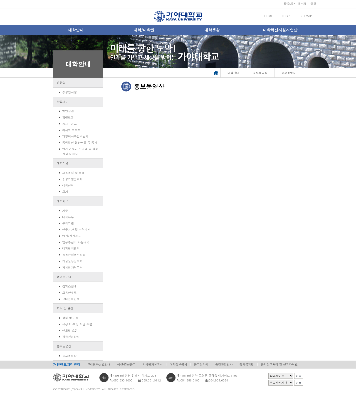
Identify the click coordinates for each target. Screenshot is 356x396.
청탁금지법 (247, 364)
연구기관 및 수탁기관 (76, 229)
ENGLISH (290, 3)
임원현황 (68, 117)
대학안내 (76, 30)
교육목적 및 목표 (73, 173)
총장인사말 (69, 92)
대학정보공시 (178, 364)
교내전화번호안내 (98, 364)
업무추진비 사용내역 (75, 242)
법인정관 (68, 111)
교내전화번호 (71, 299)
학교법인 (62, 101)
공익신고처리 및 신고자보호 (279, 364)
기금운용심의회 (72, 261)
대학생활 (212, 30)
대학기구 (62, 201)
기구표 (66, 210)
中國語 (312, 3)
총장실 (61, 82)
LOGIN (286, 16)
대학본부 (68, 217)
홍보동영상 (64, 346)
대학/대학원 (144, 30)
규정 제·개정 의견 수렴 (77, 324)
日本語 (302, 3)
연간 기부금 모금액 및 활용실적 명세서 (80, 151)
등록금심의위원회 (73, 254)
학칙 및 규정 (65, 308)
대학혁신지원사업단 (280, 30)
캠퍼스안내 (64, 277)
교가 (65, 191)
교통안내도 (69, 292)
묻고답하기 (201, 364)
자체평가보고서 (72, 267)
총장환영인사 (224, 364)
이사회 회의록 (71, 130)
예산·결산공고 (126, 364)
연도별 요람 (70, 330)
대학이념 (62, 163)
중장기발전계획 (72, 179)
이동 (298, 376)
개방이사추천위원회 (75, 136)
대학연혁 (68, 185)
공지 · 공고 (69, 123)
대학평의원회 (71, 248)
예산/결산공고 (71, 236)
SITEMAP (306, 16)
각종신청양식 (71, 336)
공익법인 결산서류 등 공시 (79, 142)
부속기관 (68, 223)
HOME (268, 16)
